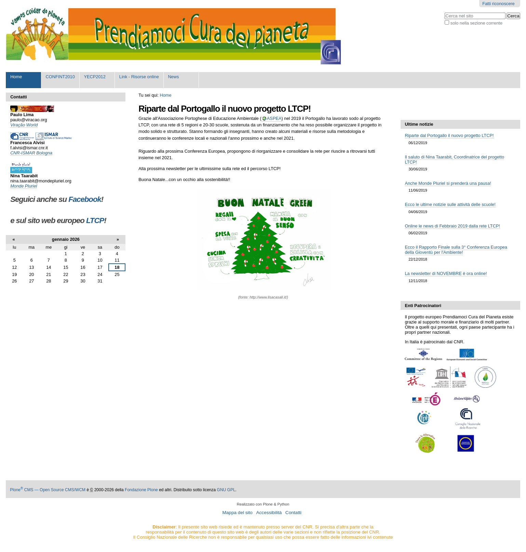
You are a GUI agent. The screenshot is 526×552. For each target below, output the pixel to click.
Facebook (84, 199)
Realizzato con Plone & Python (263, 504)
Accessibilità (269, 512)
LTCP (95, 220)
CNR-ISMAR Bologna (31, 152)
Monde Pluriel (23, 186)
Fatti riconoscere (498, 3)
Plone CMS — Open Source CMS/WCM (47, 489)
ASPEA (274, 118)
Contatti (293, 512)
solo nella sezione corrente (476, 23)
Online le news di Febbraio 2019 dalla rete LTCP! (452, 226)
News (173, 76)
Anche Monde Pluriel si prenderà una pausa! (448, 183)
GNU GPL (226, 489)
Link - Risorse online (139, 76)
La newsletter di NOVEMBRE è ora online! (446, 273)
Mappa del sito (237, 512)
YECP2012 (94, 76)
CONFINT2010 (60, 76)
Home (16, 76)
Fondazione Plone (141, 489)
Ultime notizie (419, 124)
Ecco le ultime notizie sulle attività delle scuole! (450, 204)
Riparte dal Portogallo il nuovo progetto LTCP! (449, 135)
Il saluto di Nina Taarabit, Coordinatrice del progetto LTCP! (454, 159)
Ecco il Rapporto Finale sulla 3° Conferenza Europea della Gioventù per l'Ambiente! (456, 250)
